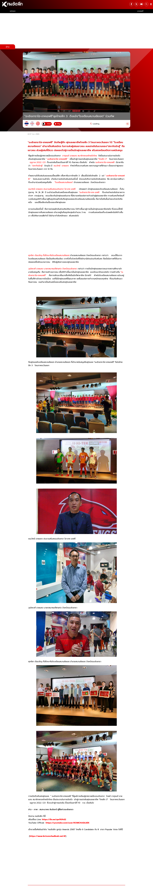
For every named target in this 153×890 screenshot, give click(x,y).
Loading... (96, 124)
